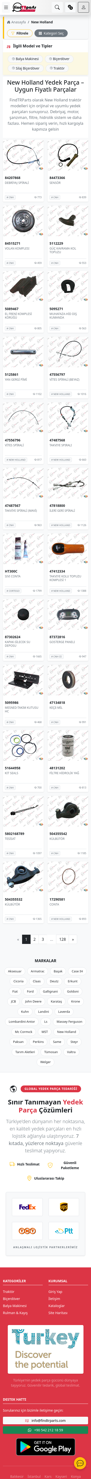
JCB (13, 1001)
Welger (45, 1062)
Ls (45, 1021)
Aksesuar (15, 971)
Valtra (71, 1052)
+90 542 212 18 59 (45, 1430)
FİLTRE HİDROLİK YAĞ (64, 773)
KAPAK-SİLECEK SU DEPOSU (17, 644)
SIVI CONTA (12, 576)
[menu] (6, 7)
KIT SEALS (11, 773)
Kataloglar (57, 1305)
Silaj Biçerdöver (26, 68)
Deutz (54, 981)
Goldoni (73, 991)
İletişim (54, 1298)
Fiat (15, 991)
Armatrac (37, 971)
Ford (30, 991)
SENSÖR (55, 183)
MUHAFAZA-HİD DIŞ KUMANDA (63, 316)
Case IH (77, 971)
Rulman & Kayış (15, 1312)
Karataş (56, 1001)
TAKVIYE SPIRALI (61, 445)
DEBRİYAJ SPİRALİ (17, 183)
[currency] (70, 7)
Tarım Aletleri (25, 1052)
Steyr (74, 1042)
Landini (43, 1011)
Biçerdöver (59, 58)
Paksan (18, 1042)
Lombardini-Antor (22, 1021)
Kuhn (25, 1011)
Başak (58, 971)
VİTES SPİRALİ (14, 445)
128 (62, 939)
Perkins (38, 1042)
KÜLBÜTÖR (57, 839)
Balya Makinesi (25, 58)
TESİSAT (10, 839)
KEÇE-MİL (56, 707)
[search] (57, 7)
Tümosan (51, 1052)
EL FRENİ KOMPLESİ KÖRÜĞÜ (18, 316)
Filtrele (19, 33)
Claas (37, 981)
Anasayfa (16, 22)
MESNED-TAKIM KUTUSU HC (21, 709)
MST (44, 1032)
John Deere (33, 1001)
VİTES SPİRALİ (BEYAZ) (64, 379)
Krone (75, 1001)
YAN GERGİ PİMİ (16, 379)
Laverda (64, 1011)
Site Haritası (58, 1312)
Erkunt (72, 981)
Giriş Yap (55, 1291)
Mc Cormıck (24, 1032)
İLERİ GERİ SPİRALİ (62, 511)
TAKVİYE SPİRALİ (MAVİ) (21, 511)
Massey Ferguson (69, 1021)
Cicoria (18, 981)
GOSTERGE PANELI (62, 642)
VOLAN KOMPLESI (17, 248)
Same (57, 1042)
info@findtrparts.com (45, 1420)
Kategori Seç (51, 33)
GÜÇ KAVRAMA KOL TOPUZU (63, 250)
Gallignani (50, 991)
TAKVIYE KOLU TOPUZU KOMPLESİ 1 (65, 578)
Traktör (57, 68)
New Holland (66, 1032)
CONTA (54, 904)
